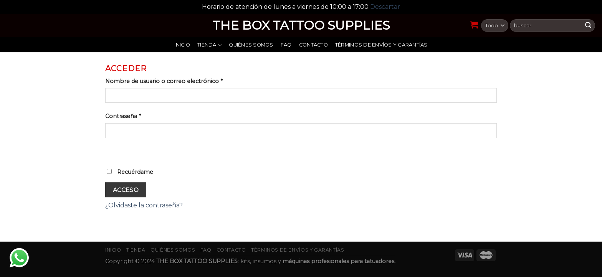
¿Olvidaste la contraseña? (144, 205)
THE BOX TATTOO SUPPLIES (301, 25)
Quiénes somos (251, 45)
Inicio (182, 45)
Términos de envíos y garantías (381, 45)
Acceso (126, 190)
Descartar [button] (385, 6)
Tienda (209, 45)
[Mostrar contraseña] (112, 151)
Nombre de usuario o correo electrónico (164, 81)
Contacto (313, 45)
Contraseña (123, 116)
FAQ (286, 45)
